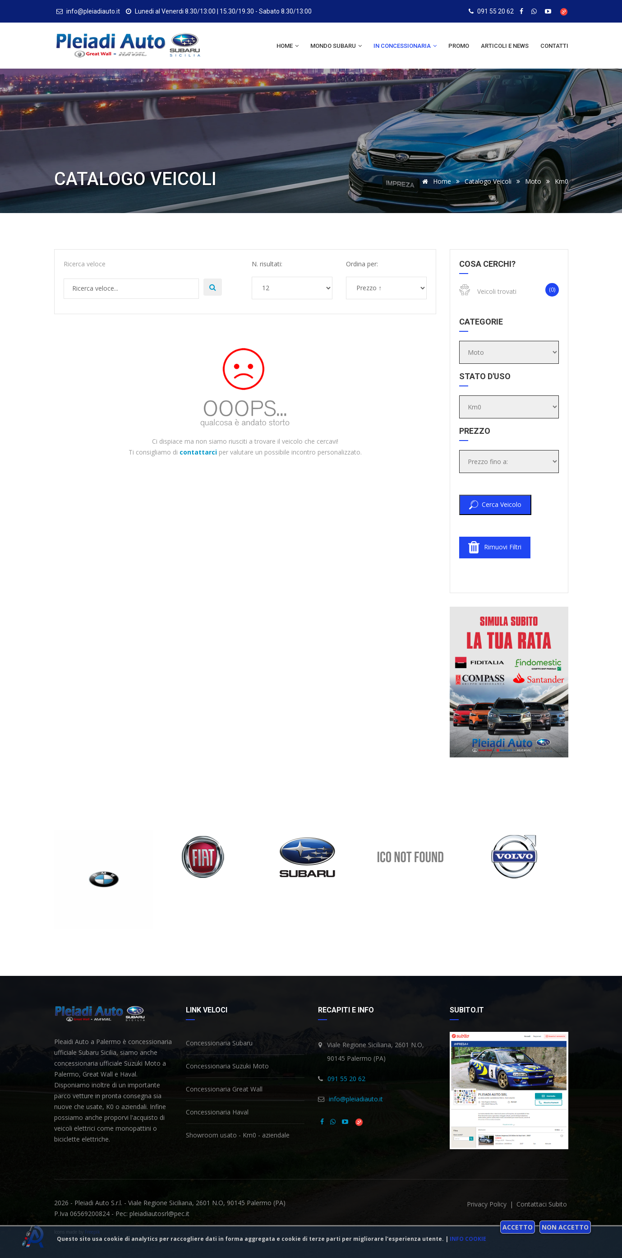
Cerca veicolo (495, 505)
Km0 (561, 181)
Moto (533, 181)
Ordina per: (362, 264)
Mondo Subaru (336, 45)
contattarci (198, 452)
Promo (458, 45)
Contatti (554, 45)
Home (287, 45)
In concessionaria (405, 45)
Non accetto (565, 1227)
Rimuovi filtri (494, 547)
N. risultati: (267, 264)
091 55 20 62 (495, 11)
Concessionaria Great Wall (224, 1089)
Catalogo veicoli (488, 181)
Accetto (517, 1227)
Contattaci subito (541, 1204)
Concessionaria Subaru (219, 1043)
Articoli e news (505, 45)
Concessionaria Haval (217, 1112)
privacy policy (487, 1204)
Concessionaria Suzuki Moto (227, 1066)
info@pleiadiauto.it (356, 1099)
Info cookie (468, 1239)
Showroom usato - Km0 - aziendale (238, 1135)
